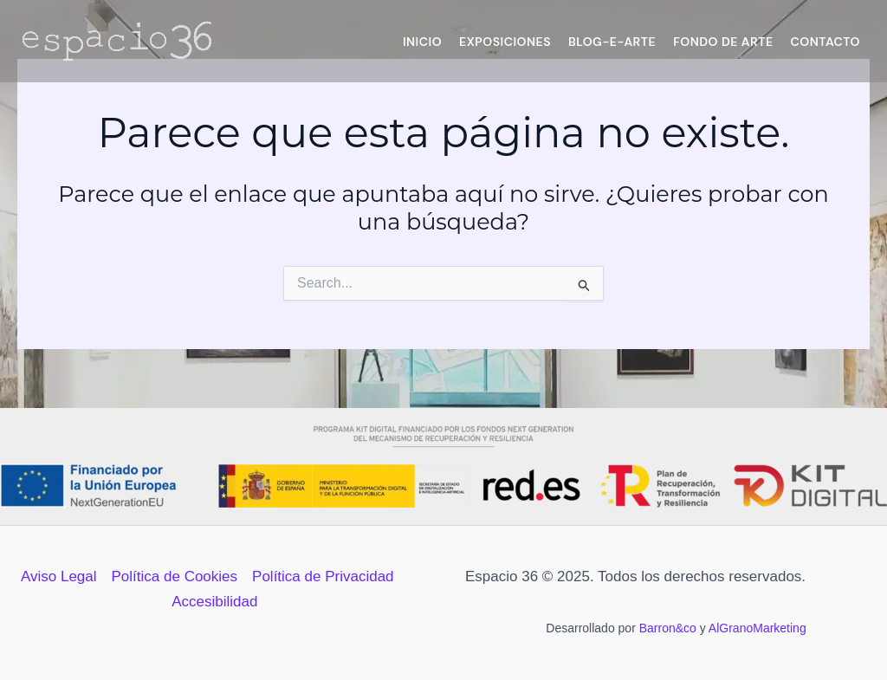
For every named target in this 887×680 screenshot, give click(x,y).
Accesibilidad (214, 601)
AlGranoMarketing (757, 628)
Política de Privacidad (322, 576)
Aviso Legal (59, 576)
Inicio (422, 42)
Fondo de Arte (723, 42)
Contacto (825, 42)
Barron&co (667, 628)
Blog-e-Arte (612, 42)
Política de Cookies (175, 576)
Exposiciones (505, 42)
